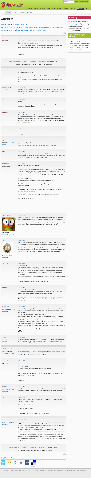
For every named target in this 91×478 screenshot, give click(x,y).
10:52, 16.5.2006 (21, 306)
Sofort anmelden (79, 24)
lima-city (3, 24)
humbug (54, 27)
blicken (19, 27)
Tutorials (29, 12)
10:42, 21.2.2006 (21, 87)
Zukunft (41, 89)
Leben (24, 221)
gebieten (29, 27)
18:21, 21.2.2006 (21, 151)
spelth (5, 386)
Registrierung (83, 1)
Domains (66, 8)
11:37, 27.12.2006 (22, 419)
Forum (8, 12)
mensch (14, 30)
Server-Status (84, 470)
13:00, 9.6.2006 (21, 386)
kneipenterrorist (7, 349)
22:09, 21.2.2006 (21, 215)
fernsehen (24, 27)
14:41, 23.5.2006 (21, 337)
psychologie (21, 30)
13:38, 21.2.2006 (21, 128)
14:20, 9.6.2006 (21, 397)
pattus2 (5, 140)
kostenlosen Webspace (8, 168)
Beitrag (20, 134)
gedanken (35, 27)
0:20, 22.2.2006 (21, 240)
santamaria (6, 163)
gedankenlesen (43, 27)
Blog (55, 470)
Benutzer (14, 12)
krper (63, 27)
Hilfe (86, 8)
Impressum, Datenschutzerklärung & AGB (68, 470)
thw (4, 240)
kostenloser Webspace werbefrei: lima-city (18, 5)
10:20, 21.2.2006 (21, 38)
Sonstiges (17, 24)
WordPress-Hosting (57, 8)
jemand (59, 27)
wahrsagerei (37, 30)
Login (76, 1)
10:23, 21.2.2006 (21, 70)
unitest (5, 420)
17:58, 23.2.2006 (21, 287)
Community (80, 8)
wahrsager (29, 30)
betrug (7, 27)
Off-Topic (25, 24)
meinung (7, 30)
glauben (49, 27)
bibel (15, 27)
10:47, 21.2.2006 (21, 112)
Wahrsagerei (23, 165)
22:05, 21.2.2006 (21, 163)
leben (2, 30)
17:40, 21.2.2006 (21, 139)
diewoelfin (6, 306)
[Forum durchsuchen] (69, 1)
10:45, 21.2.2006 (21, 99)
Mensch (27, 47)
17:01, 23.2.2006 (21, 263)
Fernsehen (34, 40)
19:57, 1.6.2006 (21, 348)
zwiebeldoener (7, 215)
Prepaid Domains (73, 49)
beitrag (3, 27)
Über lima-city (49, 470)
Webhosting (6, 470)
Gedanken (30, 42)
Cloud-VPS (73, 8)
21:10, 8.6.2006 (21, 360)
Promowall (22, 12)
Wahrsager (57, 91)
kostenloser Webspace (32, 8)
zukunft (44, 30)
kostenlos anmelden (49, 62)
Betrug (54, 184)
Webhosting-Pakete (45, 8)
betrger (11, 27)
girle (4, 337)
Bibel (33, 165)
